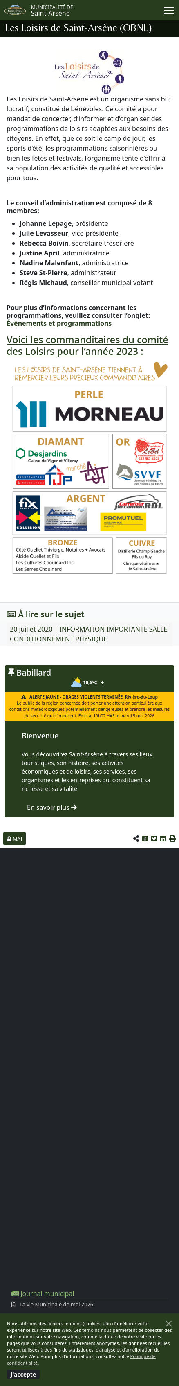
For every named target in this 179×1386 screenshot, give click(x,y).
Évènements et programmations (59, 323)
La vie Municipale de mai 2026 (56, 1304)
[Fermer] (169, 1323)
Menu (169, 9)
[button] (172, 838)
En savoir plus (52, 807)
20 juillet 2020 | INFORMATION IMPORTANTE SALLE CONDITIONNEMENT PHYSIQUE (89, 634)
